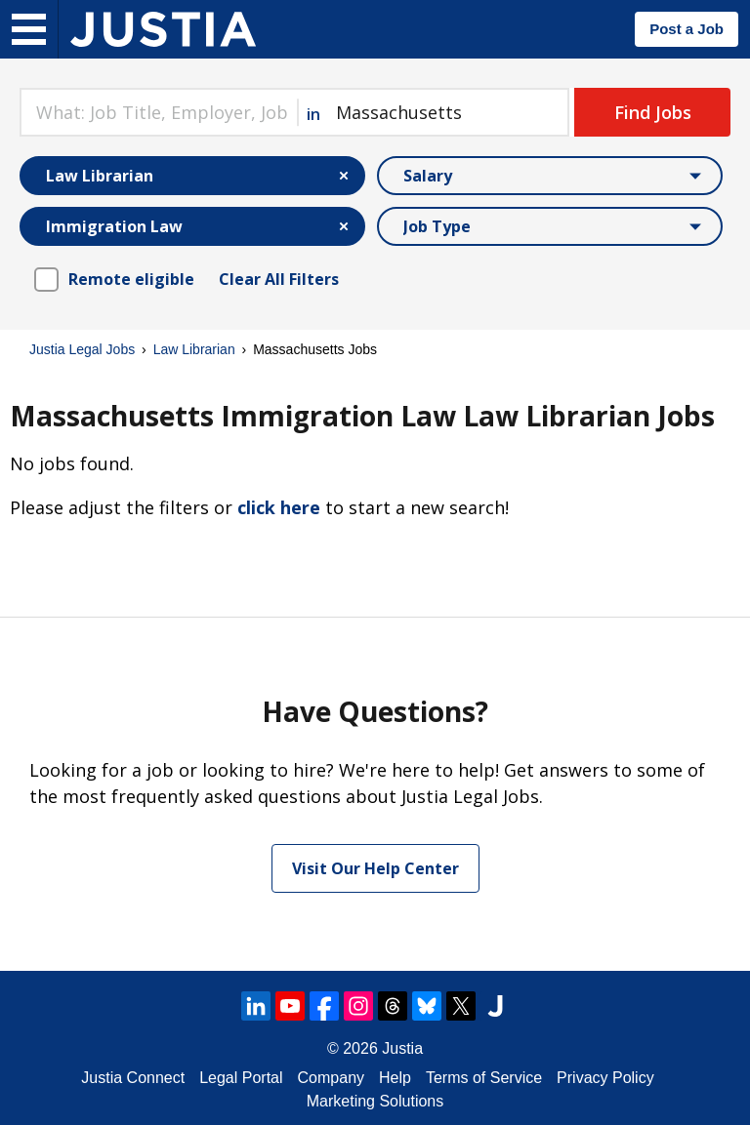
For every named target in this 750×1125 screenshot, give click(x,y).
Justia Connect (133, 1077)
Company (331, 1077)
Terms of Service (484, 1077)
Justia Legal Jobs (82, 349)
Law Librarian (194, 349)
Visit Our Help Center (375, 868)
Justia (402, 1048)
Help (395, 1077)
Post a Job (686, 28)
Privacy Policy (605, 1077)
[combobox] (158, 112)
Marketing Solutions (375, 1101)
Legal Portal (240, 1077)
